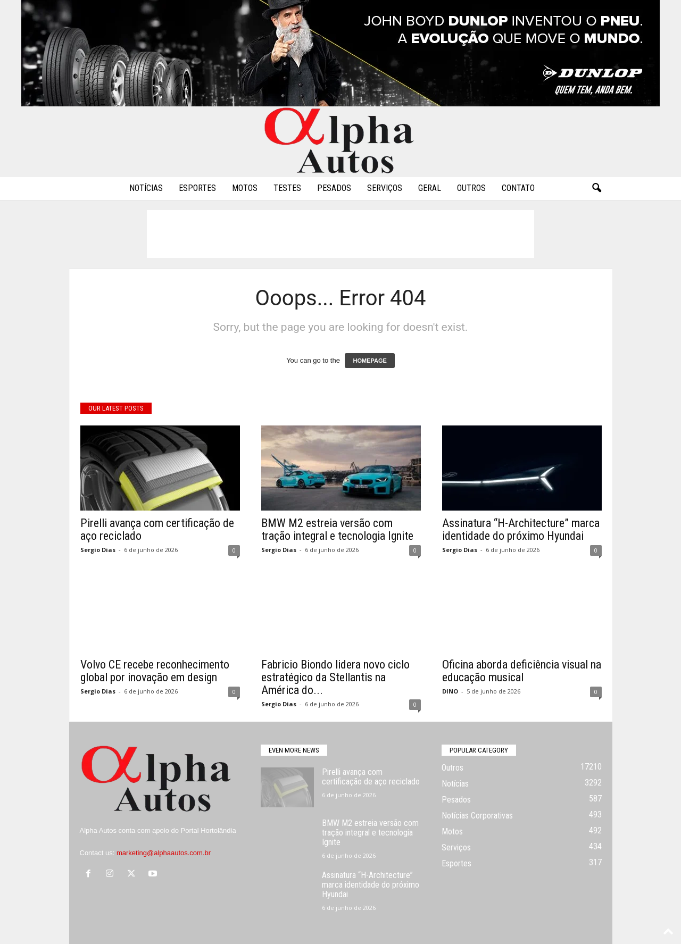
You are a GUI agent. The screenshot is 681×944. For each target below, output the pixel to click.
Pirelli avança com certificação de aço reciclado (157, 529)
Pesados (334, 188)
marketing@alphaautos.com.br (164, 853)
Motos (245, 188)
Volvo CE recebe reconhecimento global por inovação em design (154, 671)
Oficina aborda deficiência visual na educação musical (521, 671)
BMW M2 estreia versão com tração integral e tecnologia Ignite (337, 529)
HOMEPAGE (369, 360)
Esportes (197, 188)
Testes (287, 188)
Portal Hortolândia (208, 830)
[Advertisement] (340, 234)
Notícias (146, 188)
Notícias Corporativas (477, 816)
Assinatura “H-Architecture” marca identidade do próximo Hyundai (521, 529)
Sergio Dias (97, 550)
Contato (518, 188)
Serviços (384, 188)
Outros (471, 188)
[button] (596, 188)
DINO (450, 691)
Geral (429, 188)
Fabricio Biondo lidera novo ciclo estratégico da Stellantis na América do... (335, 677)
